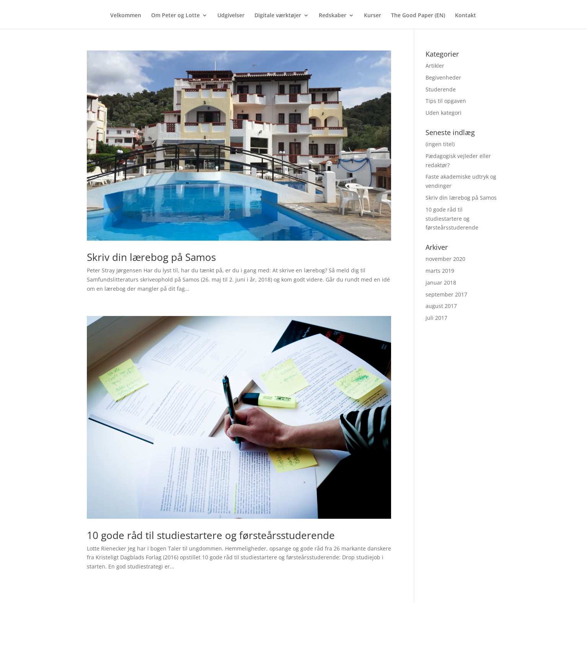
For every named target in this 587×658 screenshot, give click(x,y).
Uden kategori (443, 112)
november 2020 (445, 258)
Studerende (441, 89)
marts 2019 (440, 270)
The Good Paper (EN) (418, 16)
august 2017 (441, 305)
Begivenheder (443, 77)
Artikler (435, 65)
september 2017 (446, 294)
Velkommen (125, 16)
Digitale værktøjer (277, 16)
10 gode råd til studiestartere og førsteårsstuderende (211, 535)
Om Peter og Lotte (175, 16)
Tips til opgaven (446, 100)
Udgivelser (231, 16)
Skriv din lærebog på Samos (151, 257)
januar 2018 (441, 282)
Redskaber (332, 16)
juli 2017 (436, 317)
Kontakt (465, 16)
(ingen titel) (440, 144)
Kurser (372, 16)
